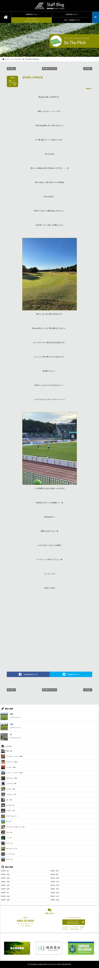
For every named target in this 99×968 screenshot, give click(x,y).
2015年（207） (55, 889)
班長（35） (7, 751)
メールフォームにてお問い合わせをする (73, 922)
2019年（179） (55, 881)
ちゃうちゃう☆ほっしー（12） (13, 827)
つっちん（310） (9, 767)
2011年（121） (55, 896)
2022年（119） (6, 878)
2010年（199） (6, 900)
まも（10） (7, 832)
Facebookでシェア (30, 674)
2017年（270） (55, 885)
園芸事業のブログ (72, 14)
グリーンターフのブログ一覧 (15, 59)
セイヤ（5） (7, 859)
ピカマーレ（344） (9, 762)
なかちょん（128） (9, 778)
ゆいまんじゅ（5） (9, 849)
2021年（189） (55, 878)
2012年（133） (6, 896)
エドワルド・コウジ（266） (12, 756)
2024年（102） (6, 874)
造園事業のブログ (31, 14)
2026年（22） (5, 871)
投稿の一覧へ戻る (50, 68)
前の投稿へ (11, 68)
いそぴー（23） (8, 811)
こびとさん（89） (9, 784)
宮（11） (6, 822)
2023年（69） (55, 874)
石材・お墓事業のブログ (72, 20)
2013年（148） (55, 892)
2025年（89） (55, 871)
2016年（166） (6, 889)
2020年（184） (6, 881)
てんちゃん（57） (9, 794)
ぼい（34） (7, 800)
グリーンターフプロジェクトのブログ (31, 20)
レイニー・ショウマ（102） (12, 773)
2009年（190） (55, 900)
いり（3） (6, 838)
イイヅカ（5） (8, 854)
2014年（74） (5, 892)
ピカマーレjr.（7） (9, 816)
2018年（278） (6, 885)
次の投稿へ (87, 68)
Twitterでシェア (73, 674)
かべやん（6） (8, 805)
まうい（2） (7, 843)
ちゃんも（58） (8, 789)
